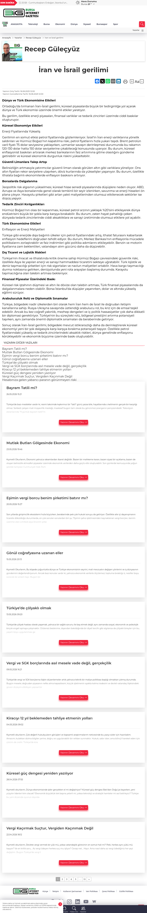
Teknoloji (33, 24)
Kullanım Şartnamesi (72, 891)
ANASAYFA (16, 24)
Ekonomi (60, 24)
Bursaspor (102, 24)
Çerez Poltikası (108, 891)
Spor (115, 24)
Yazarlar (136, 30)
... (80, 879)
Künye (45, 891)
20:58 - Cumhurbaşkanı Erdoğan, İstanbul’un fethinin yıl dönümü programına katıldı (42, 2)
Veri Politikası (92, 891)
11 (85, 879)
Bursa (46, 24)
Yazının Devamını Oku (73, 422)
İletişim (55, 891)
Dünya (74, 24)
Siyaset (87, 24)
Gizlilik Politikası (126, 891)
